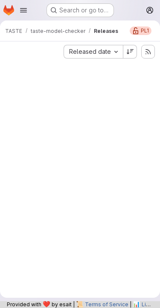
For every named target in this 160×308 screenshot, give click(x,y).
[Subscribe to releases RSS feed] (148, 52)
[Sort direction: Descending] (130, 52)
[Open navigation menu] (23, 10)
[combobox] (93, 52)
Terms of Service (106, 304)
